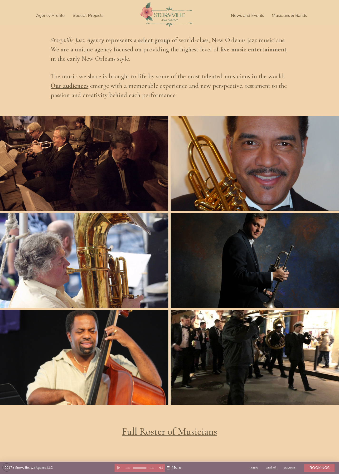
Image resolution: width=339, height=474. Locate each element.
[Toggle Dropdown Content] (175, 467)
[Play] (118, 467)
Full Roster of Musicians (169, 431)
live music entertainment (253, 49)
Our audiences (69, 86)
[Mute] (161, 467)
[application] (140, 468)
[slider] (139, 468)
